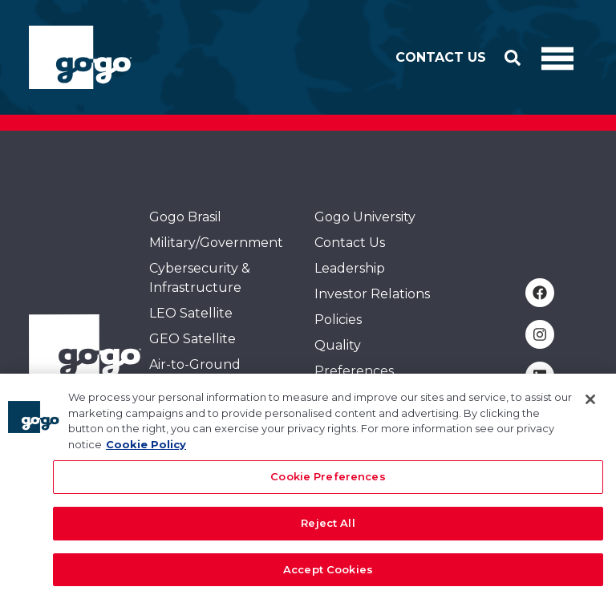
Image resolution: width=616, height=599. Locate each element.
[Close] (590, 408)
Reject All (328, 530)
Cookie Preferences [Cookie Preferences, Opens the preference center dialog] (327, 485)
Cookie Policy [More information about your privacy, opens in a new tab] (146, 452)
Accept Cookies (328, 577)
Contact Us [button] (440, 57)
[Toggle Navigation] (557, 58)
